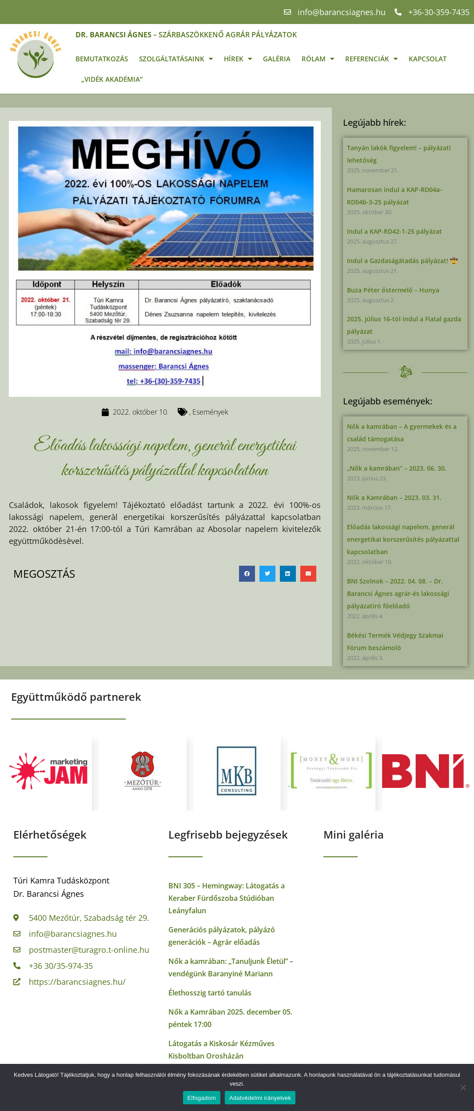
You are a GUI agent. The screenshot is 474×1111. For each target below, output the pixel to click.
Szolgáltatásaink (176, 59)
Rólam (318, 59)
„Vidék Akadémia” (112, 79)
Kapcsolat (427, 58)
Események (210, 412)
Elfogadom (201, 1098)
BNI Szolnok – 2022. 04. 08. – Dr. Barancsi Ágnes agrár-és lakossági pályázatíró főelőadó (398, 593)
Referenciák (371, 59)
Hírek (238, 59)
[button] (247, 574)
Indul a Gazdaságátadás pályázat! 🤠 (402, 260)
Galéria (277, 58)
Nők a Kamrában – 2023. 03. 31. (394, 497)
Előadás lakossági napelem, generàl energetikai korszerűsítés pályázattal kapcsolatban (403, 539)
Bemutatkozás (102, 58)
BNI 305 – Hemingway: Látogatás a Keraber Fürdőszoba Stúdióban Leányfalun (226, 898)
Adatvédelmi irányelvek (260, 1098)
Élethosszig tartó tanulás (209, 993)
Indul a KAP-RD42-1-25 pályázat (394, 231)
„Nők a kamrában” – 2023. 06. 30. (396, 468)
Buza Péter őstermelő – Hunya (393, 290)
